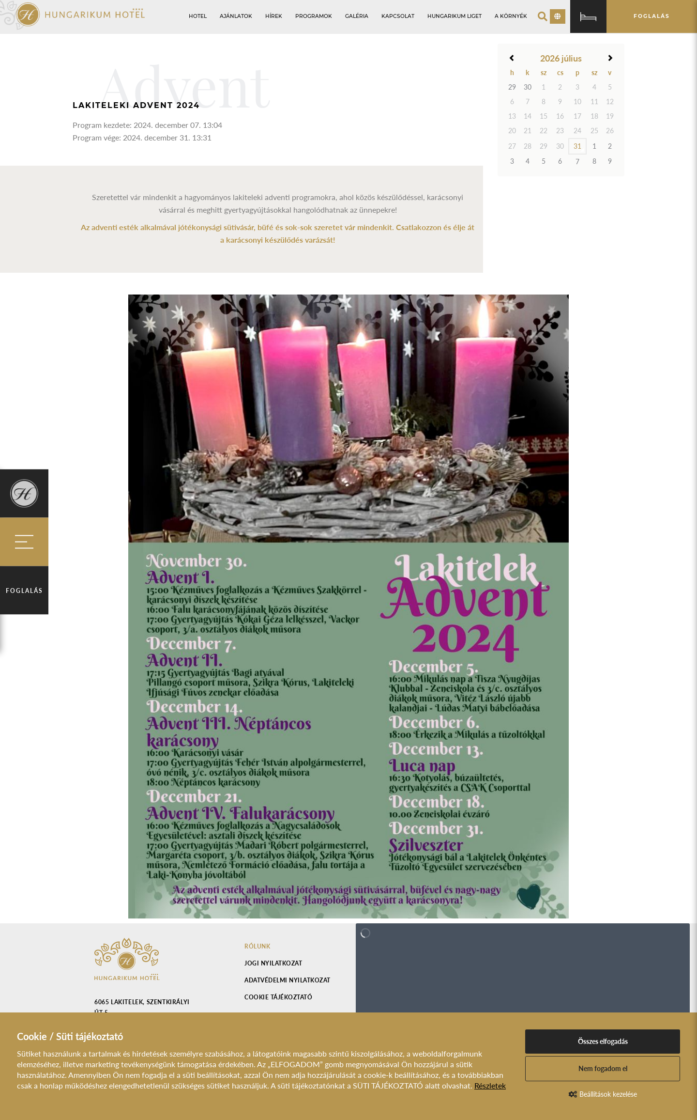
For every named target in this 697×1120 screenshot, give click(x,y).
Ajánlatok (236, 16)
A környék (511, 16)
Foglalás (24, 590)
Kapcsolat (397, 16)
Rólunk (257, 946)
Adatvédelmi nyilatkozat (287, 980)
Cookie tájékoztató (278, 997)
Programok (313, 16)
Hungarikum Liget (454, 16)
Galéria (356, 16)
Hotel (198, 16)
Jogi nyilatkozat (273, 963)
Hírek (273, 16)
